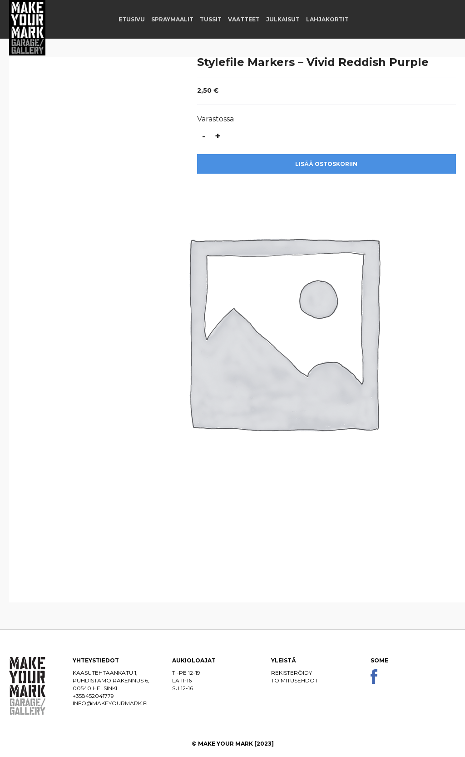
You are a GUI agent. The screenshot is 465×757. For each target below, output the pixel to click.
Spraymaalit (172, 19)
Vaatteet (244, 19)
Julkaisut (283, 19)
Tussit (211, 19)
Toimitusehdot (294, 680)
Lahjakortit (327, 19)
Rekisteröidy (291, 672)
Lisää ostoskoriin (326, 163)
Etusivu (132, 19)
